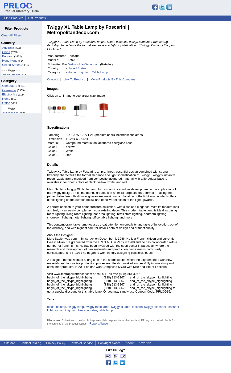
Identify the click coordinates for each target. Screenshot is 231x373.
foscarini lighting (65, 310)
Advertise (145, 343)
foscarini (160, 307)
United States (11, 65)
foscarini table (87, 310)
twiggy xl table (120, 307)
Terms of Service (81, 343)
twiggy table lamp (97, 307)
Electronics (9, 94)
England (7, 56)
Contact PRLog (31, 343)
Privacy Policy (55, 343)
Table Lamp (100, 72)
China (6, 52)
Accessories (10, 113)
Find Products (13, 18)
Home (6, 98)
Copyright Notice (109, 343)
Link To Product (74, 79)
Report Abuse (98, 323)
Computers (9, 85)
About (130, 343)
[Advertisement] (211, 95)
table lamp (106, 310)
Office (6, 103)
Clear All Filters (11, 35)
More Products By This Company (113, 79)
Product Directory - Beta (21, 9)
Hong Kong (9, 60)
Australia (8, 47)
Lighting (84, 72)
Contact (52, 79)
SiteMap (10, 343)
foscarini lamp (56, 307)
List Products (37, 18)
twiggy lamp (76, 307)
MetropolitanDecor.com (83, 64)
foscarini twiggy (142, 307)
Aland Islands (11, 75)
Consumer (9, 90)
